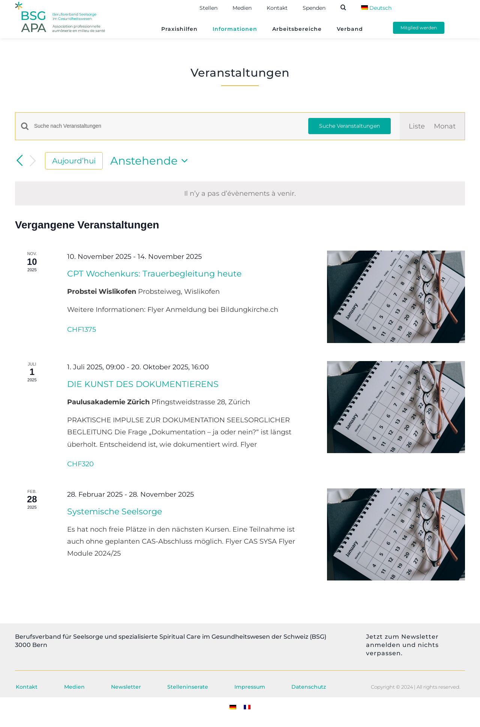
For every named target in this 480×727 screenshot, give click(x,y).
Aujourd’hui (74, 160)
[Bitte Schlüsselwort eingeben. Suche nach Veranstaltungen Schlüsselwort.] (166, 126)
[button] (350, 7)
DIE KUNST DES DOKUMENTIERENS (143, 384)
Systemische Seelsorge (114, 511)
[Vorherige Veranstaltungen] (19, 160)
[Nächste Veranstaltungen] (33, 161)
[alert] (240, 193)
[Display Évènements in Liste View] (417, 126)
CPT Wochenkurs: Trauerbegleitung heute (154, 274)
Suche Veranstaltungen (349, 125)
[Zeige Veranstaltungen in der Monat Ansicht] (445, 126)
